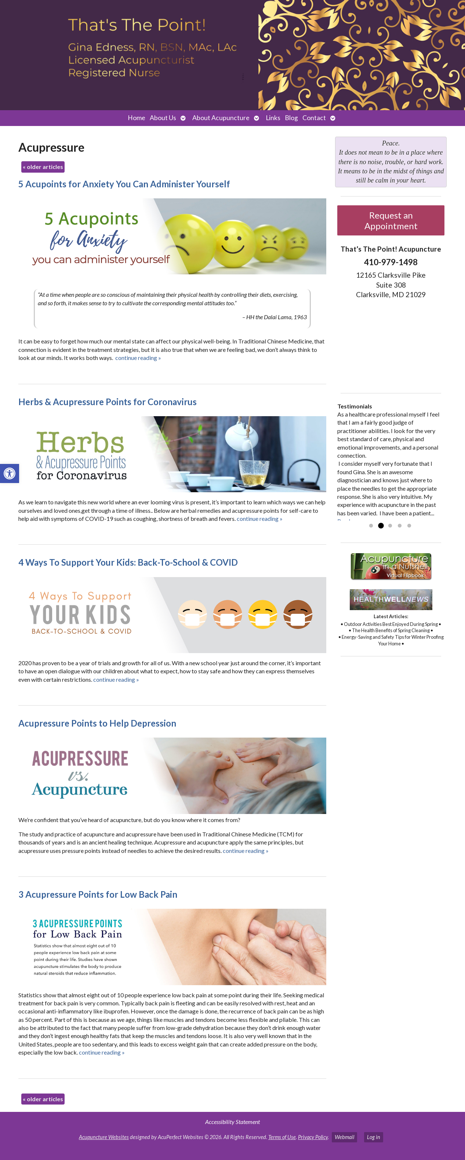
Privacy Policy (313, 1137)
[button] (9, 473)
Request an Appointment (391, 220)
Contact (314, 118)
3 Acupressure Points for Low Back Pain (97, 894)
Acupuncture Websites (104, 1137)
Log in (373, 1137)
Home (136, 118)
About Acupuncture (221, 118)
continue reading (138, 357)
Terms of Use (282, 1137)
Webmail (344, 1137)
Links (273, 118)
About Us (163, 118)
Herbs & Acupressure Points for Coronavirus (107, 401)
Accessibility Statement (232, 1121)
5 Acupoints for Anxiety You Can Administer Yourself (124, 184)
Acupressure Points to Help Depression (97, 723)
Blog (291, 118)
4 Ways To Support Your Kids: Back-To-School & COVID (128, 562)
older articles (43, 166)
